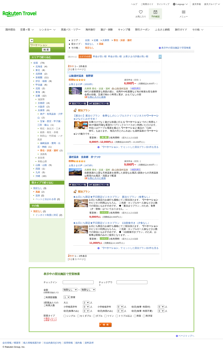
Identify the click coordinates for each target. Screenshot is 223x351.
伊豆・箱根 (41, 81)
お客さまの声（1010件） (81, 84)
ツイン (110, 315)
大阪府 (41, 106)
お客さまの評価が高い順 (135, 56)
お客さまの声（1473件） (81, 165)
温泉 (38, 195)
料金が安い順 (100, 56)
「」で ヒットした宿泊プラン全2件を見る (129, 248)
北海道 (39, 66)
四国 (38, 168)
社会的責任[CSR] (52, 342)
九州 (38, 172)
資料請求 (89, 342)
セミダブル (85, 315)
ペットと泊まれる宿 (46, 199)
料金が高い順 (115, 56)
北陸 (38, 88)
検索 (105, 325)
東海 (38, 92)
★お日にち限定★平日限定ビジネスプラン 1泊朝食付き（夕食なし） (111, 222)
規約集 (78, 342)
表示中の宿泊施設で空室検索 (176, 47)
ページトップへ (186, 335)
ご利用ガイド (147, 4)
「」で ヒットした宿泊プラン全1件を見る (129, 147)
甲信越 (39, 84)
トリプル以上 (125, 315)
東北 (38, 70)
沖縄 (38, 176)
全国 (87, 40)
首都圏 (39, 77)
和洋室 (149, 315)
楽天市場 (196, 4)
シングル (70, 315)
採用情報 (68, 342)
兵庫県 (105, 40)
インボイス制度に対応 (47, 215)
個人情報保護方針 (32, 342)
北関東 (39, 73)
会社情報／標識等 (11, 342)
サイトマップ (163, 4)
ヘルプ (134, 4)
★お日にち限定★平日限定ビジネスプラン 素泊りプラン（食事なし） (112, 196)
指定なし (89, 44)
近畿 (96, 40)
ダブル (99, 315)
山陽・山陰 (41, 165)
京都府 (41, 103)
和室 (139, 315)
